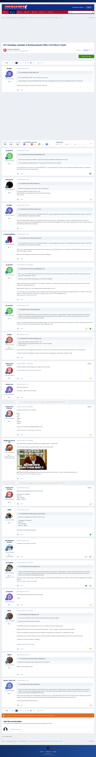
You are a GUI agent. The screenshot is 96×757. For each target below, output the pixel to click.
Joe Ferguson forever (9, 541)
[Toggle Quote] (19, 72)
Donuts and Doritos (14, 49)
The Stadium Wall (23, 51)
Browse (42, 12)
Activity (51, 12)
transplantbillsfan (37, 154)
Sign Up (89, 7)
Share (78, 50)
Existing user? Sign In (78, 7)
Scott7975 (9, 150)
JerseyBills (9, 562)
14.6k (9, 693)
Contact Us (48, 751)
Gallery (27, 12)
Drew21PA (9, 591)
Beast (34, 614)
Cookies (54, 751)
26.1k (9, 163)
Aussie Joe (9, 384)
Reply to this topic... (15, 729)
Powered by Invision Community (48, 754)
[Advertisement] (48, 31)
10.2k (9, 522)
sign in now (36, 723)
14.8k (9, 397)
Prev (7, 62)
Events (35, 12)
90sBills (9, 68)
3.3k (9, 378)
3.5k (9, 192)
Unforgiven (9, 179)
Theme (42, 751)
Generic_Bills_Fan (9, 680)
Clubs (20, 12)
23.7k (10, 455)
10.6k (9, 555)
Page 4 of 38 (40, 62)
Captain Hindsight (38, 658)
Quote (21, 90)
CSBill (9, 510)
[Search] (75, 12)
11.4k (9, 575)
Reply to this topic (86, 56)
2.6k (9, 81)
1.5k (9, 604)
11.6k (9, 247)
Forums (13, 12)
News (5, 12)
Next (31, 62)
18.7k (9, 347)
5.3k (9, 623)
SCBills (34, 72)
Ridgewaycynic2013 (9, 441)
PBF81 (9, 611)
